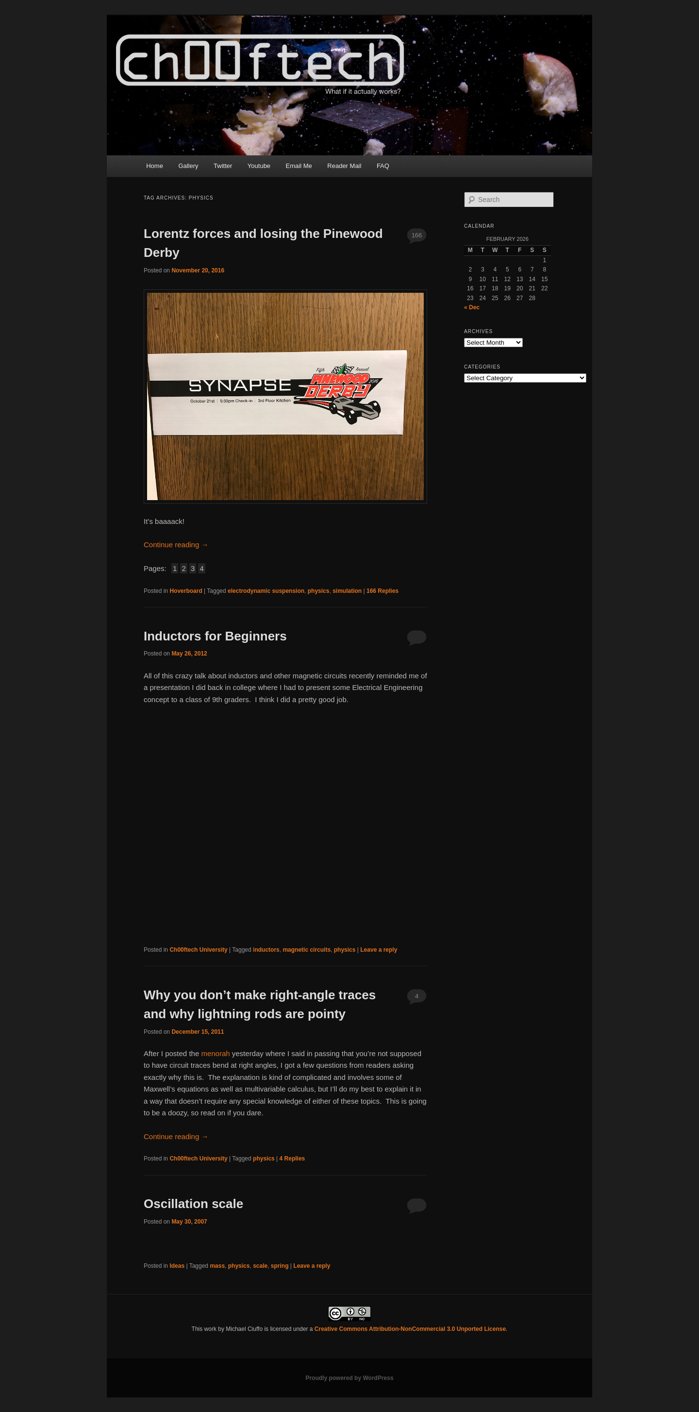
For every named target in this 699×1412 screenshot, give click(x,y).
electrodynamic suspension (266, 591)
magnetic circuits (307, 949)
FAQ (383, 165)
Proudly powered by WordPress (349, 1378)
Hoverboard (185, 591)
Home (154, 165)
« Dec (472, 307)
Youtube (259, 165)
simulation (347, 591)
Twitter (223, 165)
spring (280, 1265)
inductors (266, 949)
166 (417, 235)
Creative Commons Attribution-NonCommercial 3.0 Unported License (410, 1329)
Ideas (176, 1265)
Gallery (188, 165)
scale (260, 1265)
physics (319, 591)
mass (217, 1265)
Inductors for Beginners (215, 636)
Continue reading (176, 544)
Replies (382, 591)
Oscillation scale (193, 1203)
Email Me (299, 165)
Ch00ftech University (198, 949)
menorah (215, 1053)
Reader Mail (344, 165)
